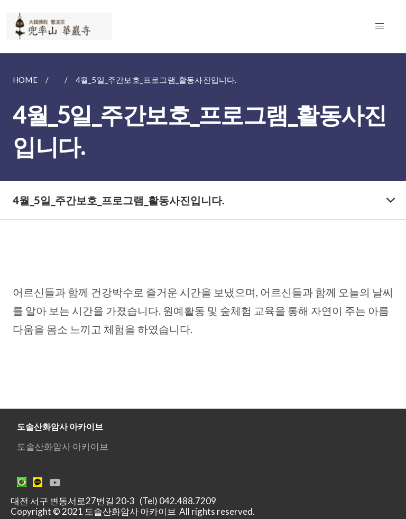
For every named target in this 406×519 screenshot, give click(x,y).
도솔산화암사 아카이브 (62, 446)
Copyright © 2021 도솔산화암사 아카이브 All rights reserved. (133, 511)
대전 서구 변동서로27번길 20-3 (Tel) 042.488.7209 (117, 500)
